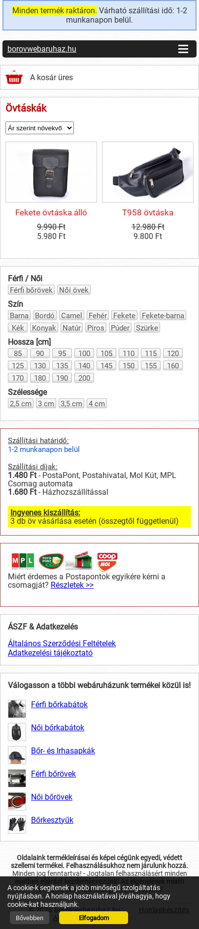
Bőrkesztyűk (52, 820)
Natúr (72, 328)
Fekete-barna (163, 315)
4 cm (97, 403)
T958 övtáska (147, 212)
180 (40, 378)
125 (18, 365)
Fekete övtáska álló (51, 212)
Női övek (74, 290)
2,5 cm (21, 403)
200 (84, 378)
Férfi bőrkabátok (59, 704)
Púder (120, 328)
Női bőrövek (51, 797)
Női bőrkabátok (57, 727)
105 (106, 353)
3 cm (46, 403)
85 (18, 353)
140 (84, 365)
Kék (18, 328)
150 (128, 365)
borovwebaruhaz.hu (41, 49)
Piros (95, 328)
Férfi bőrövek (31, 290)
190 (62, 378)
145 (106, 365)
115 (151, 353)
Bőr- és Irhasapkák (63, 750)
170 (18, 378)
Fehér (98, 315)
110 (128, 353)
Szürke (147, 328)
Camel (71, 315)
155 (151, 365)
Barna (19, 315)
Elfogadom (94, 918)
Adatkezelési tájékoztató (50, 653)
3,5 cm (71, 403)
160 (173, 365)
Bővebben (29, 918)
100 (84, 353)
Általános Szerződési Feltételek (62, 643)
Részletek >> (72, 585)
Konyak (44, 328)
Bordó (45, 315)
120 (173, 353)
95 (62, 353)
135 (62, 365)
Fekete (124, 315)
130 (40, 365)
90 (40, 353)
